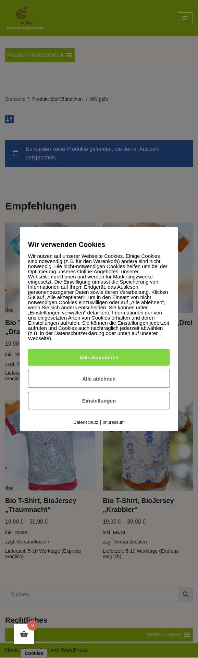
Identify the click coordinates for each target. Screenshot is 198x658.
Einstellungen (99, 401)
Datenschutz (85, 422)
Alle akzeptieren (99, 357)
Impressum (114, 422)
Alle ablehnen (99, 379)
